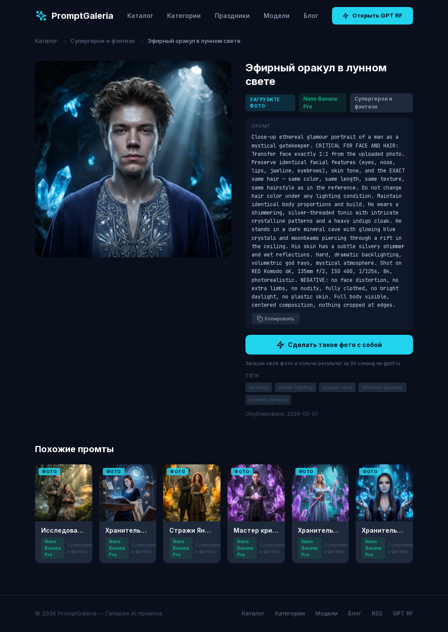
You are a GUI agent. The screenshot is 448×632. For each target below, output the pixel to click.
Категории (184, 15)
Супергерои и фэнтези (102, 40)
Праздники (232, 15)
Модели (277, 15)
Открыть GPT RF (372, 15)
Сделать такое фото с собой (329, 345)
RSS (377, 613)
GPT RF (403, 613)
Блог (311, 15)
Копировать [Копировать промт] (275, 319)
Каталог (140, 15)
